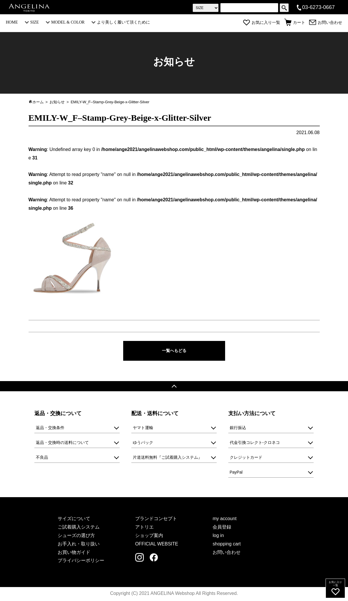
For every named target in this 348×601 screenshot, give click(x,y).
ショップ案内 (149, 536)
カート (294, 22)
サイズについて (74, 519)
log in (218, 536)
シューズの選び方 (76, 536)
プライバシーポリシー (81, 561)
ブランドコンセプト (156, 519)
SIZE (32, 22)
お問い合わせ (325, 22)
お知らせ (57, 102)
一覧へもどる (174, 350)
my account (224, 519)
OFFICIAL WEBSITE (156, 544)
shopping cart (227, 544)
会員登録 (222, 527)
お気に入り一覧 (261, 22)
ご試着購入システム (79, 527)
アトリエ (144, 527)
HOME (12, 22)
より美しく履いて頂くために (120, 22)
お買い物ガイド (74, 552)
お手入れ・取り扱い (79, 544)
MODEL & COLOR (65, 22)
